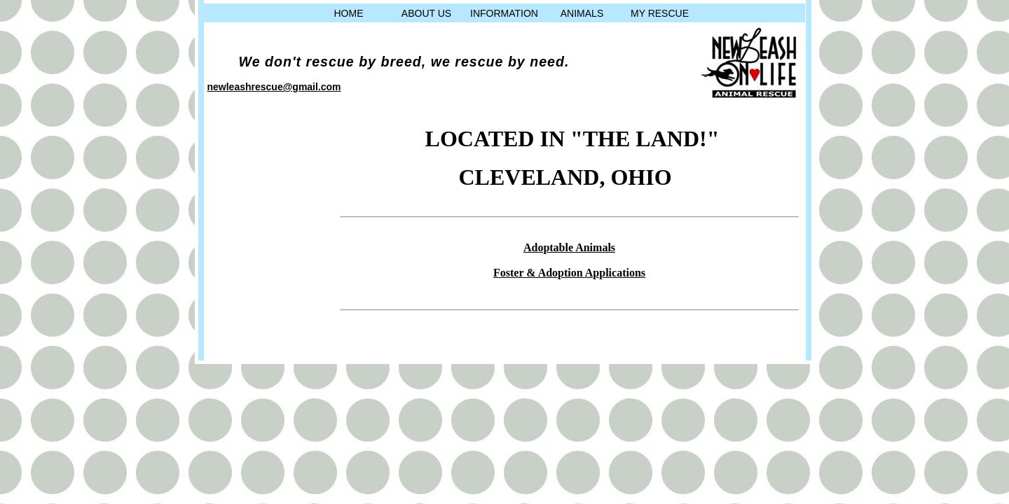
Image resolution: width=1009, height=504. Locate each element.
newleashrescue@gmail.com (274, 86)
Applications (615, 273)
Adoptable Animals (569, 247)
